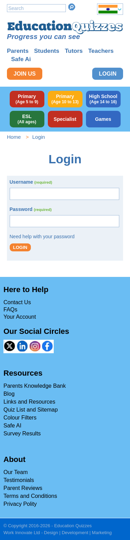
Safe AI (12, 425)
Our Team (15, 472)
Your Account (19, 317)
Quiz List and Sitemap (30, 410)
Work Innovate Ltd (21, 532)
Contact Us (17, 302)
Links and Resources (29, 402)
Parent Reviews (22, 488)
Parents (17, 51)
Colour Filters (19, 418)
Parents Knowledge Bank (34, 386)
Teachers (100, 51)
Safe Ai (21, 59)
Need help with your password (42, 236)
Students (46, 51)
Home (14, 137)
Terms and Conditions (30, 496)
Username (31, 182)
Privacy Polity (20, 504)
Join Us (25, 74)
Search (71, 6)
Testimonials (18, 480)
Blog (9, 394)
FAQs (10, 309)
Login (107, 74)
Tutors (74, 51)
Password (31, 209)
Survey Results (22, 433)
